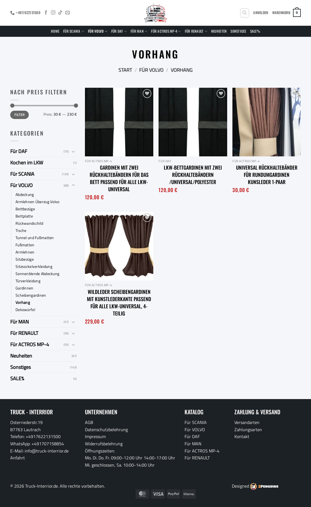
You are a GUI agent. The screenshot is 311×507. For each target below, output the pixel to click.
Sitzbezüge (24, 259)
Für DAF (119, 31)
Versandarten (247, 422)
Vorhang (22, 302)
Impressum (95, 436)
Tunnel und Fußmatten (34, 238)
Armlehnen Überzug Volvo (37, 202)
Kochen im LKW (26, 162)
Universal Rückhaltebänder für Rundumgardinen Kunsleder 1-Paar (266, 174)
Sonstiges (238, 31)
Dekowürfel (25, 310)
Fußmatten (25, 245)
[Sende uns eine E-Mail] (67, 12)
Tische (21, 230)
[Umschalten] (73, 151)
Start (125, 70)
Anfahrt (17, 457)
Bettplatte (24, 216)
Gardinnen (24, 288)
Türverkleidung (27, 281)
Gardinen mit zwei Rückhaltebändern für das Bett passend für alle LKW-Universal (119, 178)
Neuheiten (219, 31)
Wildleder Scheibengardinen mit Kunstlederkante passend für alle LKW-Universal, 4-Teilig (119, 302)
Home (55, 31)
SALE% (255, 31)
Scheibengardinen (30, 295)
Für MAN (139, 31)
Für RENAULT (196, 31)
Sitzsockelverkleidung (33, 266)
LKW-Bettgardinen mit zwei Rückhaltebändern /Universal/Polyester (193, 174)
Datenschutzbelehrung (106, 429)
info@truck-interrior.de (47, 450)
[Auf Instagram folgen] (53, 12)
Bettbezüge (25, 209)
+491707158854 (48, 443)
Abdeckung (24, 195)
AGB (89, 422)
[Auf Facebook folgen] (46, 12)
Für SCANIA (73, 31)
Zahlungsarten (248, 429)
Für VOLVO (97, 31)
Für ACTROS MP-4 (166, 31)
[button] (260, 12)
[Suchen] (244, 13)
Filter (19, 114)
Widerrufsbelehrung (104, 443)
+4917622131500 (43, 436)
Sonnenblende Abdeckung (37, 274)
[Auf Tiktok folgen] (60, 12)
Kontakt (241, 436)
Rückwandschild (29, 223)
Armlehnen (25, 252)
